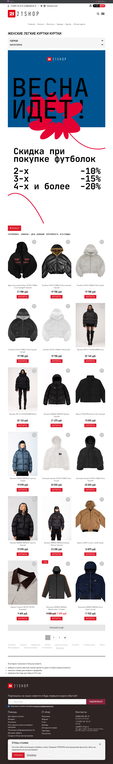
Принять (18, 755)
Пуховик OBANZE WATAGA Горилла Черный (23, 544)
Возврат (11, 719)
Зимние (23, 645)
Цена (33, 234)
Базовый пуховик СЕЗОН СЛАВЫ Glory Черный (90, 479)
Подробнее (31, 755)
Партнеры (46, 730)
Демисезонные (61, 645)
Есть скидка (64, 234)
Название (40, 234)
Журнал (45, 719)
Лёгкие (47, 645)
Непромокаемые (30, 648)
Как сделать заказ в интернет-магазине (20, 726)
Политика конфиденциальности (21, 730)
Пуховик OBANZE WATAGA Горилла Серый (23, 479)
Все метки (60, 648)
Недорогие (35, 645)
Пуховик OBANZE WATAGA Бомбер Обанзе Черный (56, 544)
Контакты (12, 722)
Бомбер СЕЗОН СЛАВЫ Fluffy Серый (90, 285)
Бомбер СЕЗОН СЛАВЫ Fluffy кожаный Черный (56, 286)
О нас (44, 722)
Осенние (75, 645)
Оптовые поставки (49, 728)
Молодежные (13, 648)
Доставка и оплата (16, 716)
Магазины (46, 716)
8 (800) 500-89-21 (30, 6)
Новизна (25, 234)
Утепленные (47, 648)
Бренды (45, 725)
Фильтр (14, 228)
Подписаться (95, 702)
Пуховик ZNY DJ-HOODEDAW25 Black (22, 414)
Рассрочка (46, 733)
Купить (22, 296)
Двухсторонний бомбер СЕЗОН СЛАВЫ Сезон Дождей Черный (22, 286)
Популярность (52, 234)
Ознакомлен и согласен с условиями (32, 706)
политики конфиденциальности (43, 706)
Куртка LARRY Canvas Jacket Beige (90, 543)
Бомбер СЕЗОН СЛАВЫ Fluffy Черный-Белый (22, 351)
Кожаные (12, 645)
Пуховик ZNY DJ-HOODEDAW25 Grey (90, 350)
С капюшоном (89, 645)
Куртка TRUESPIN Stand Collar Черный (90, 414)
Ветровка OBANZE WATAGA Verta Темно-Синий (90, 608)
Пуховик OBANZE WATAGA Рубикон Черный (56, 415)
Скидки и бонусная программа (20, 736)
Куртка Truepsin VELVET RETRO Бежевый (23, 608)
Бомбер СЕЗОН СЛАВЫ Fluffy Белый (56, 350)
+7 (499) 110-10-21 (16, 6)
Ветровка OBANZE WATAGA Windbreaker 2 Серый (56, 608)
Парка (102, 645)
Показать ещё (56, 628)
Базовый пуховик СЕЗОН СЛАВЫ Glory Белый (56, 479)
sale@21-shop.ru (82, 727)
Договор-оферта (15, 733)
